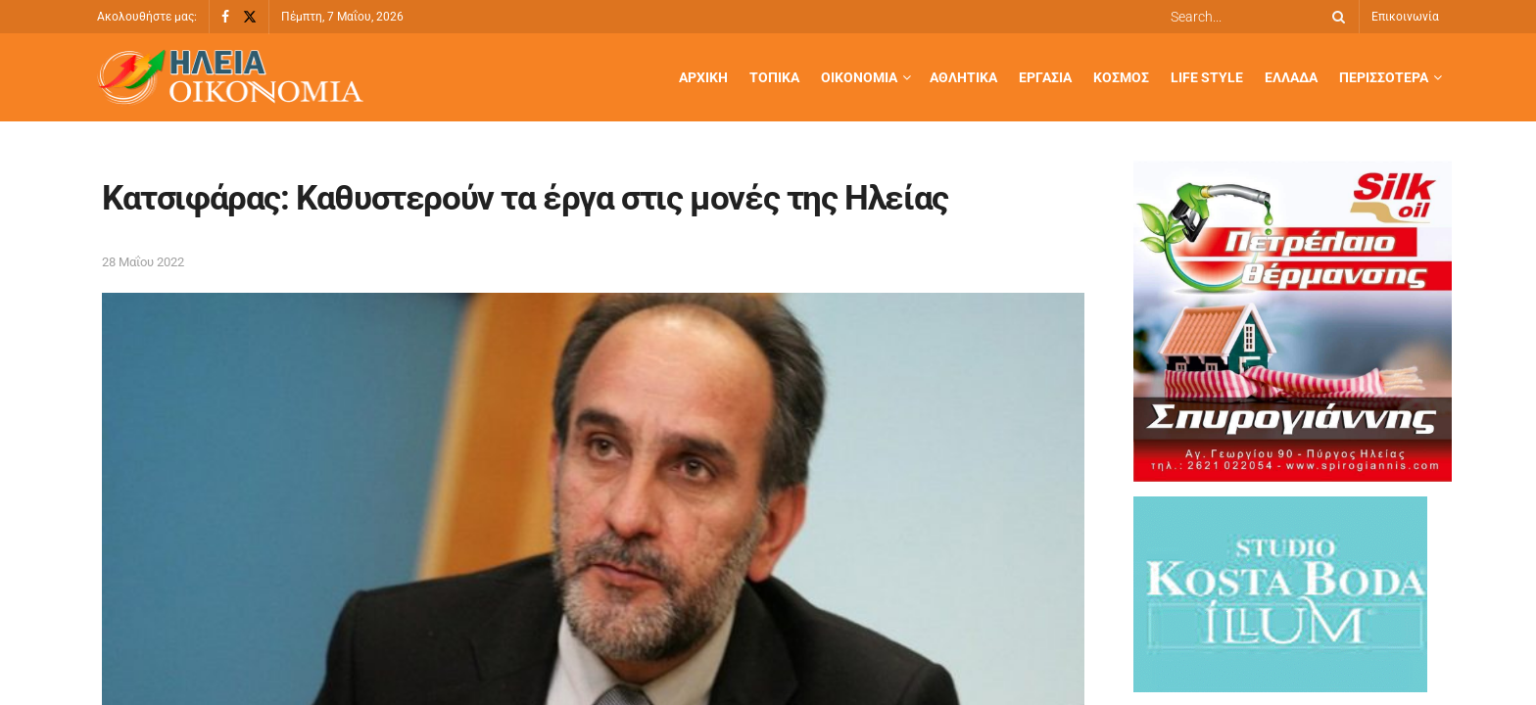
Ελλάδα (1291, 77)
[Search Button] (1335, 16)
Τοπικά (774, 77)
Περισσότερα (1383, 77)
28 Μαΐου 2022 (143, 262)
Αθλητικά (963, 77)
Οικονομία (859, 77)
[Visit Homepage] (230, 78)
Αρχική (703, 77)
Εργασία (1045, 77)
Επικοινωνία (1405, 17)
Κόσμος (1121, 77)
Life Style (1207, 77)
